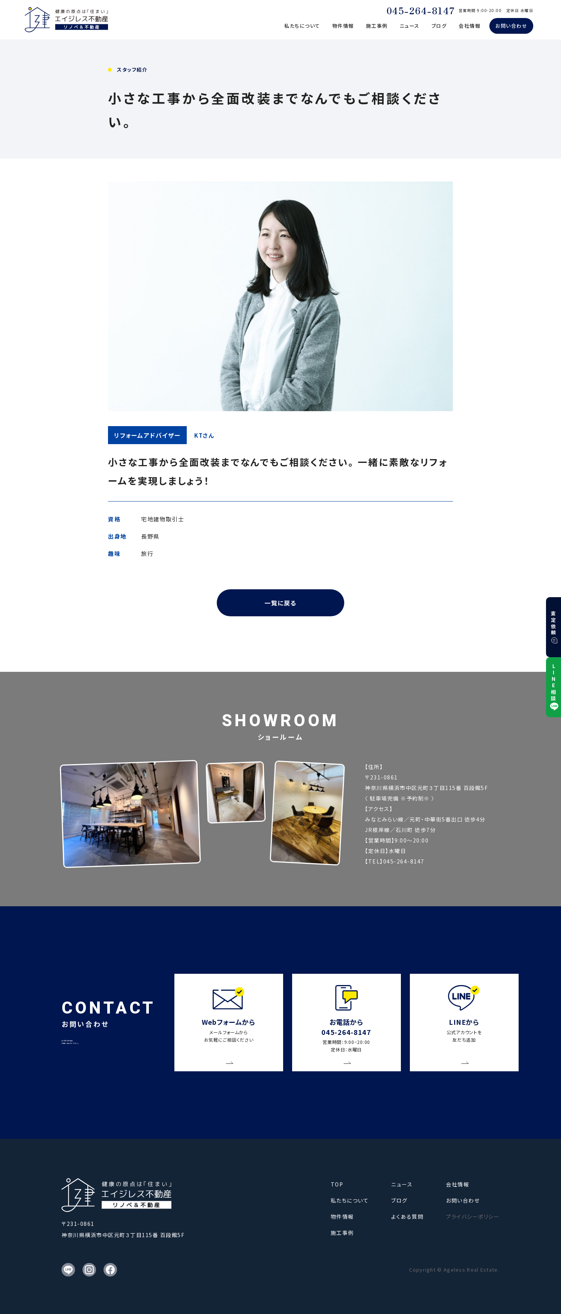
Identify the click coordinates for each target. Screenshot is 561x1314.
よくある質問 (407, 1216)
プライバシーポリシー (473, 1216)
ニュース (410, 25)
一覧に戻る (280, 602)
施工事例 (377, 25)
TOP (337, 1184)
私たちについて (302, 25)
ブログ (439, 25)
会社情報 (469, 25)
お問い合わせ (511, 25)
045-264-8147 (421, 10)
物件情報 (343, 25)
